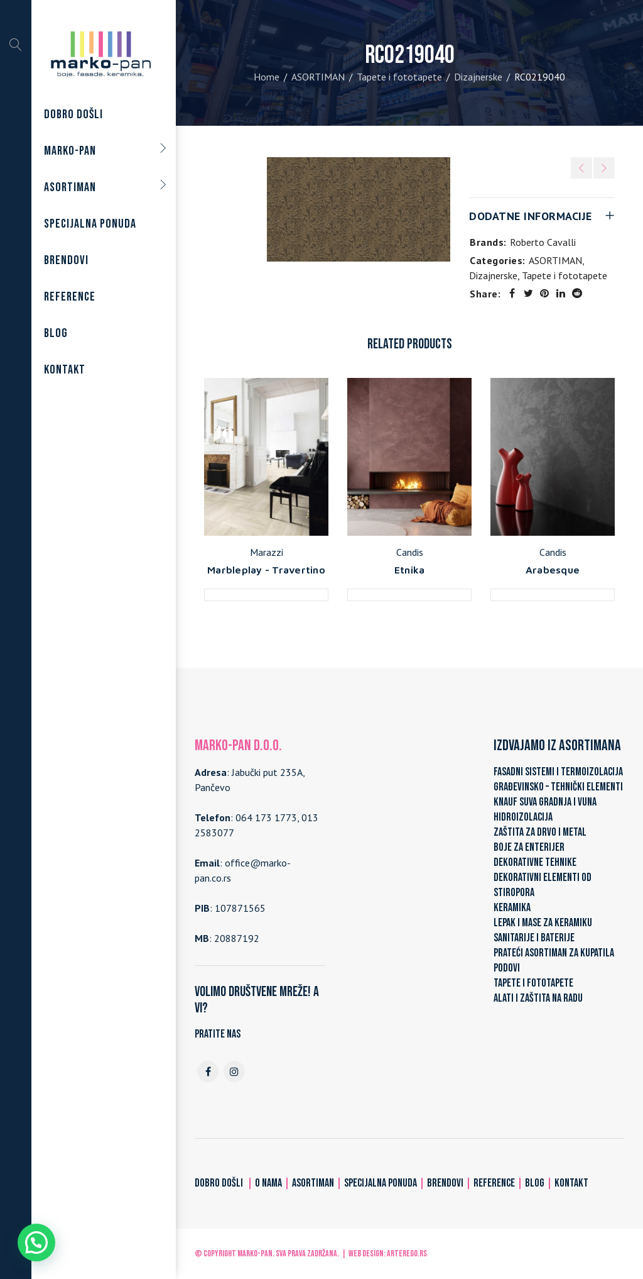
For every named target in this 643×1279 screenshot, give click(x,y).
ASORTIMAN (318, 76)
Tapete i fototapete (399, 76)
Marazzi (266, 552)
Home (266, 76)
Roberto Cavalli (543, 242)
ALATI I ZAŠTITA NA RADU (538, 998)
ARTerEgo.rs (407, 1253)
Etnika (409, 569)
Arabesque (553, 569)
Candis (409, 552)
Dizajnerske (478, 76)
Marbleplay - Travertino (266, 569)
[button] (36, 1242)
